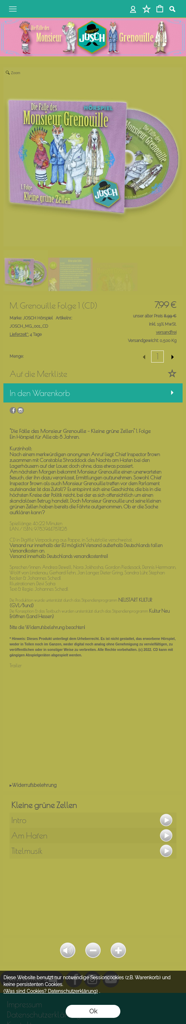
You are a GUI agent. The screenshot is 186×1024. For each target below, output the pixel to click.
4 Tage (26, 334)
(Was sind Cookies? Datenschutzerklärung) (50, 991)
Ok (93, 1011)
